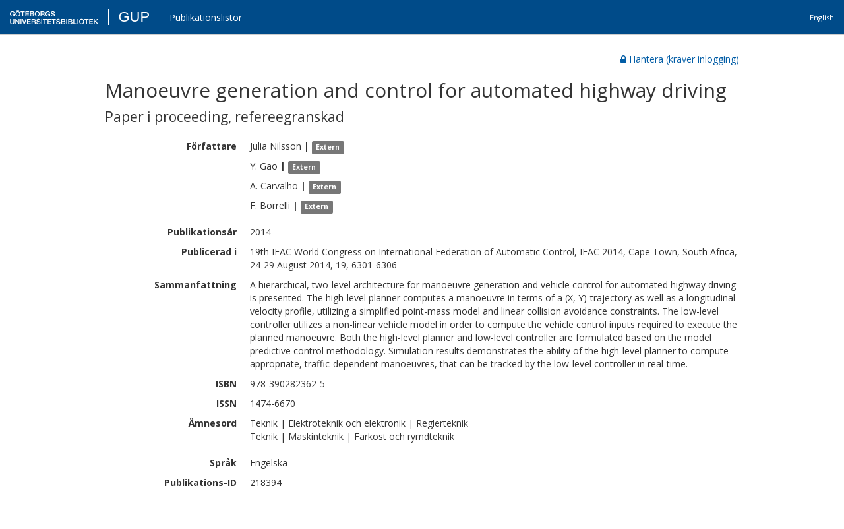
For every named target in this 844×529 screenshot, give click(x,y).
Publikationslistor (205, 17)
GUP (134, 17)
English (822, 17)
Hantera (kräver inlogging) (679, 59)
